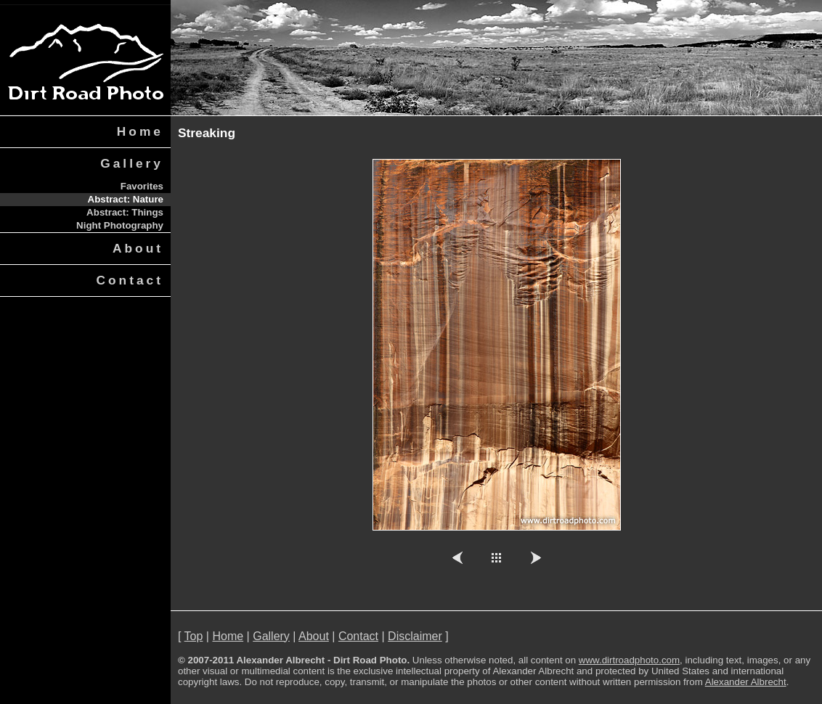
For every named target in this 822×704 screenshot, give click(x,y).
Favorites (142, 186)
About (138, 248)
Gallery (131, 163)
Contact (130, 280)
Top (193, 636)
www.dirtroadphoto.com (629, 660)
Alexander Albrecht (745, 681)
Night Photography (119, 225)
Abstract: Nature (125, 199)
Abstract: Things (124, 212)
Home (140, 131)
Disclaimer (415, 636)
